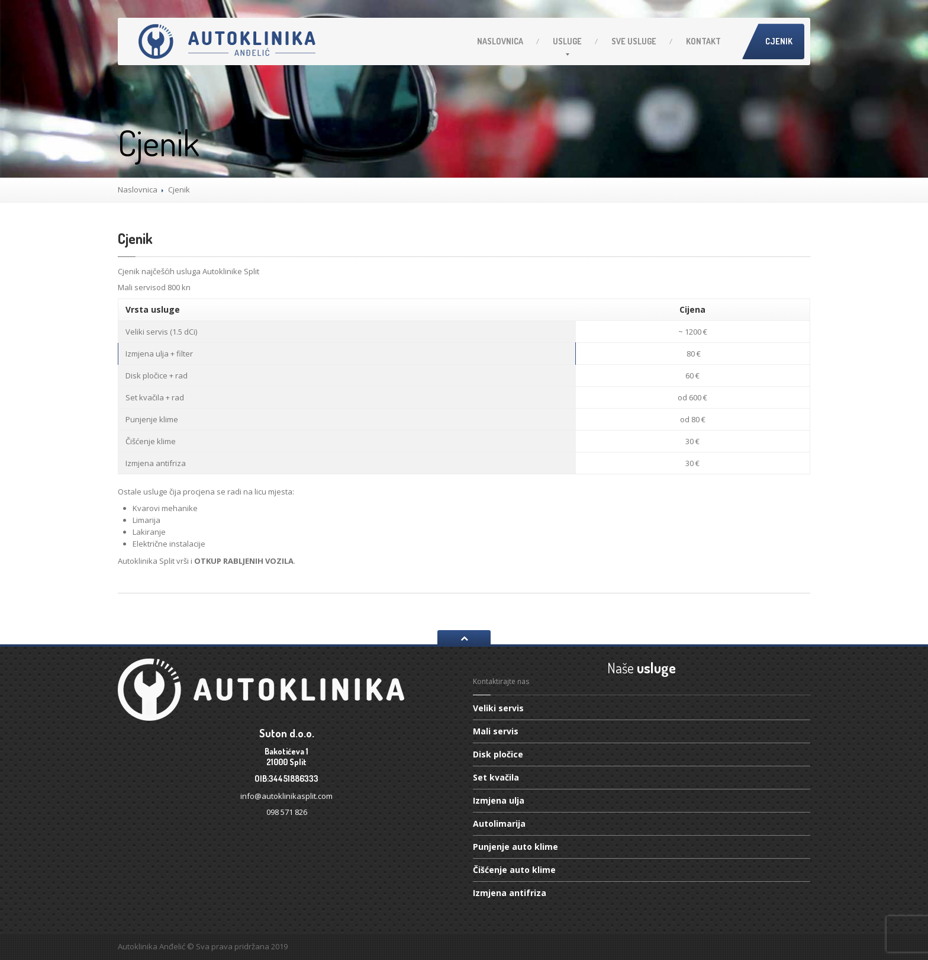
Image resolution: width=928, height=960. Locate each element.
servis (498, 709)
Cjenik (778, 41)
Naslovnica (500, 41)
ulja (498, 800)
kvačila (496, 777)
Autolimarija (499, 823)
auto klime (515, 846)
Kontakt (703, 41)
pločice (498, 754)
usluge (633, 41)
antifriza (509, 892)
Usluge (567, 41)
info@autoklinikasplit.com (286, 796)
